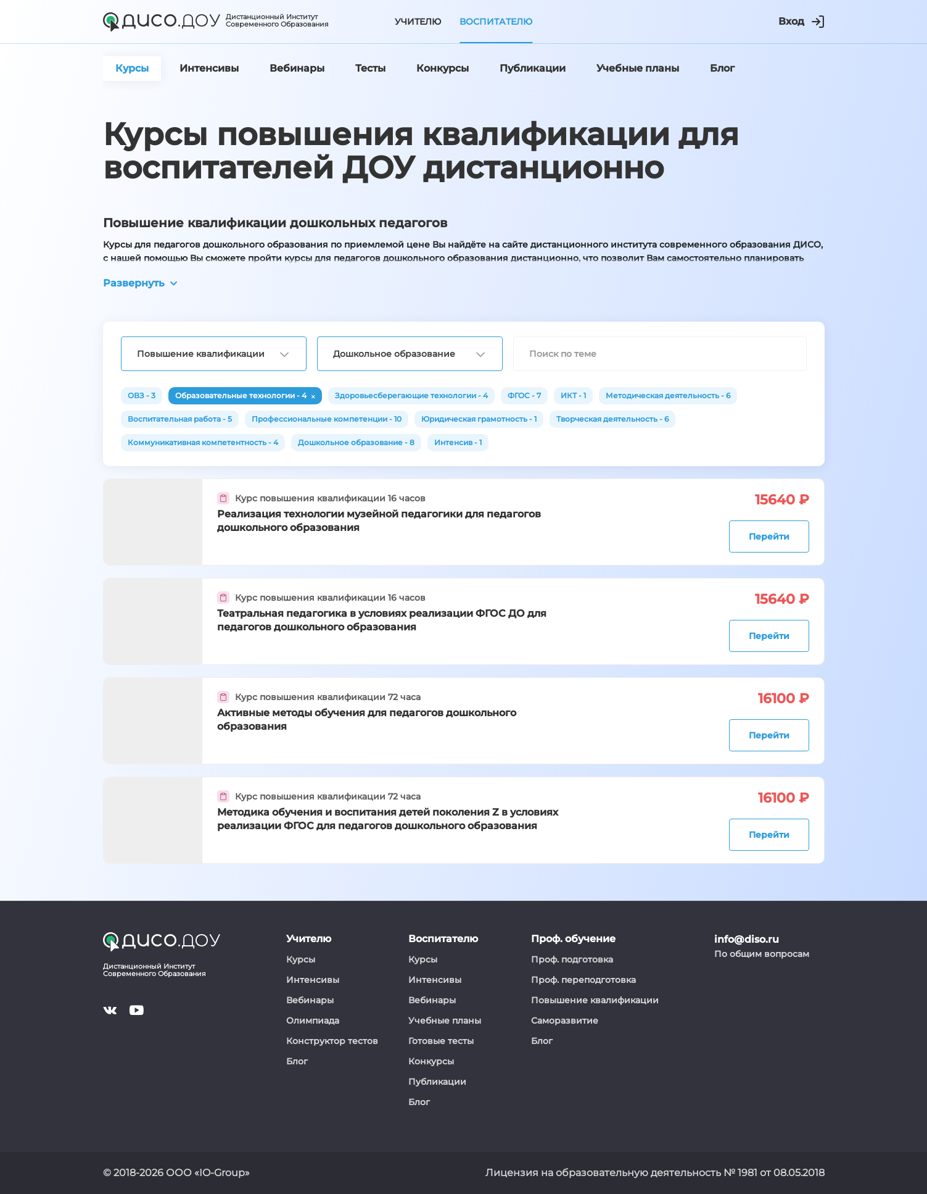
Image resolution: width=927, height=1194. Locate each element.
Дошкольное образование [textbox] (394, 353)
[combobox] (214, 353)
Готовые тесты (441, 1040)
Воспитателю (495, 21)
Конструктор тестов (332, 1040)
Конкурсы (431, 1061)
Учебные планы (444, 1020)
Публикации (437, 1081)
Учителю (418, 21)
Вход (801, 21)
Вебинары (310, 1000)
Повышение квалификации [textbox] (201, 353)
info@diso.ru (746, 939)
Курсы (300, 959)
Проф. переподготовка (583, 979)
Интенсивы (312, 979)
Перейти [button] (769, 536)
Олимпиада (312, 1020)
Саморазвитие (564, 1020)
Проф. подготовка (572, 959)
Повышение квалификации (595, 1000)
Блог (297, 1061)
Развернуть (140, 283)
